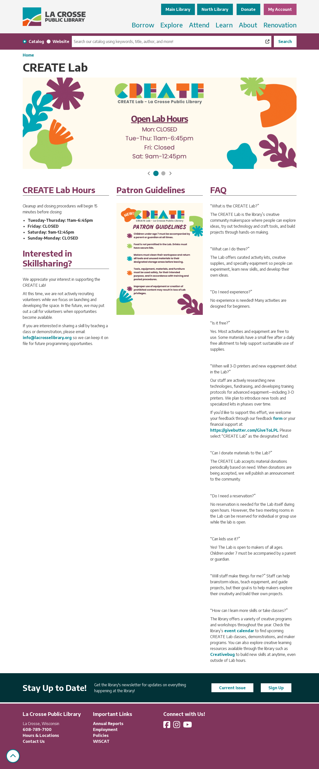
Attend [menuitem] (199, 25)
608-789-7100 (37, 729)
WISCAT (101, 741)
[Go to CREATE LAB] (163, 173)
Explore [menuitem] (171, 25)
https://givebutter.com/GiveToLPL (245, 430)
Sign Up (276, 687)
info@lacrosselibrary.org (47, 337)
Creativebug (222, 654)
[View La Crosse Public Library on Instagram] (177, 726)
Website (61, 41)
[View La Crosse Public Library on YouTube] (188, 726)
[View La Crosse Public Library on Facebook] (167, 726)
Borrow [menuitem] (143, 25)
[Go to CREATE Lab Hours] (156, 173)
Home (28, 55)
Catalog (36, 41)
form (277, 418)
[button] (149, 173)
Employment (105, 729)
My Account (280, 9)
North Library (215, 9)
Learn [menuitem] (224, 25)
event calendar (239, 630)
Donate (248, 9)
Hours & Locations (41, 735)
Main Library (178, 9)
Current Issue (232, 687)
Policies (101, 735)
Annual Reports (108, 723)
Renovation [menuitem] (280, 25)
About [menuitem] (248, 25)
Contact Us (34, 741)
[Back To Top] (13, 756)
